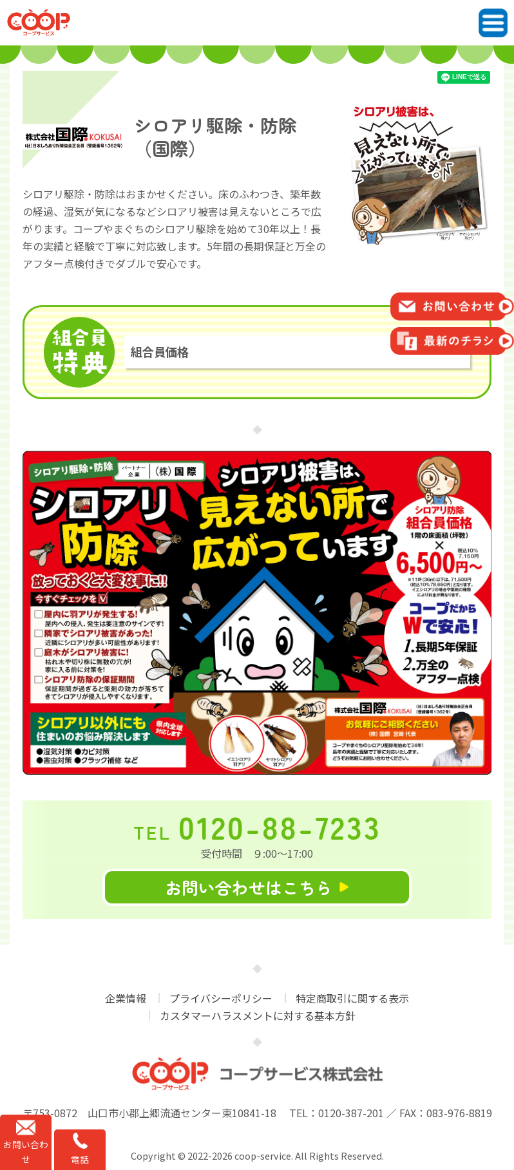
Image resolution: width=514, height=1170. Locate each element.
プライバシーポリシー (220, 998)
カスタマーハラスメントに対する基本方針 (258, 1015)
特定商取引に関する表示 (352, 998)
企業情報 (125, 998)
